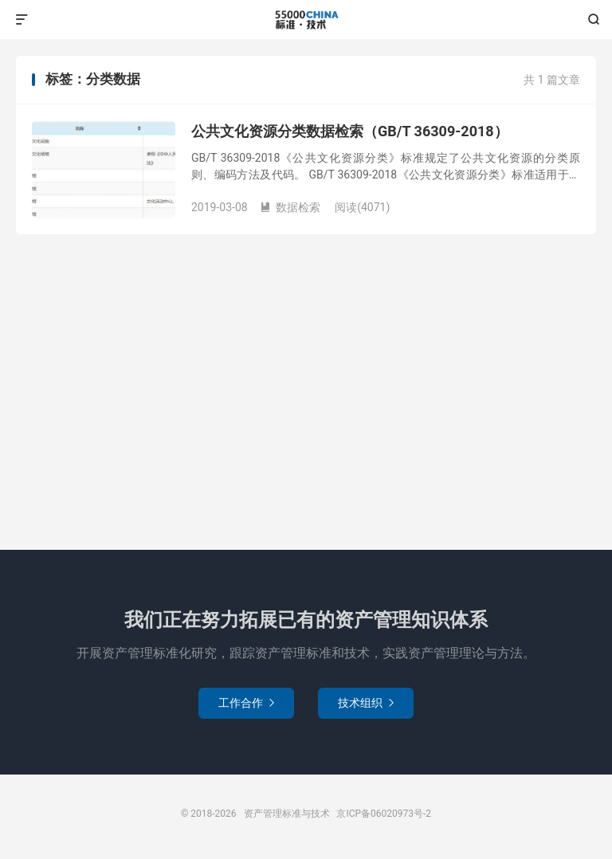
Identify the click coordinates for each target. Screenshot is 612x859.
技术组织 (366, 702)
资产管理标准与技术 (306, 19)
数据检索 (290, 207)
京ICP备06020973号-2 (383, 813)
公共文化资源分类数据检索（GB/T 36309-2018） (349, 131)
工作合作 (246, 702)
